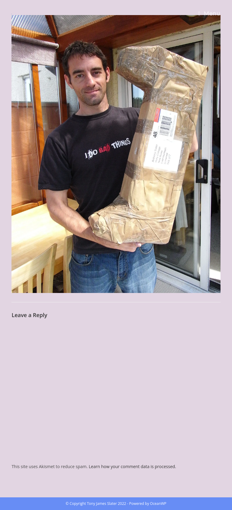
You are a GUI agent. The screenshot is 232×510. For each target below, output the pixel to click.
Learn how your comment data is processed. (132, 466)
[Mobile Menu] (209, 13)
